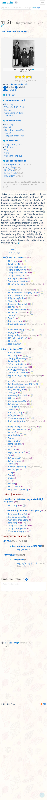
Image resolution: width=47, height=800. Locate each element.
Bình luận (10, 141)
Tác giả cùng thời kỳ (14, 208)
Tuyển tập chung (11, 588)
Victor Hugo (9, 648)
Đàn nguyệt (13, 563)
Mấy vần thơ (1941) (12, 442)
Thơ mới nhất (11, 187)
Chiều (11, 572)
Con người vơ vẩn (16, 372)
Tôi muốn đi (19, 409)
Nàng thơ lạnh (15, 537)
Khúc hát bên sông (25, 417)
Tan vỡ (7, 179)
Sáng (10, 566)
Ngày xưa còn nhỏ (16, 546)
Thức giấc (12, 395)
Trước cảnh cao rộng (18, 375)
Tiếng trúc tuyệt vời (17, 363)
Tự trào (11, 412)
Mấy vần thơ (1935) (12, 351)
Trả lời (11, 532)
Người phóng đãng (25, 377)
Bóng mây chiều (15, 446)
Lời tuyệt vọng (15, 554)
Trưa (10, 569)
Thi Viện (7, 2)
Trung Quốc (18, 634)
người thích (10, 137)
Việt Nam (13, 131)
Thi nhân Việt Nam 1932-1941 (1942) (23, 604)
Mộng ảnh (13, 426)
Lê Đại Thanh (10, 220)
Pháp (19, 648)
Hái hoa (12, 400)
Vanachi (13, 229)
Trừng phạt (18, 653)
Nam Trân (9, 217)
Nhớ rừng (9, 151)
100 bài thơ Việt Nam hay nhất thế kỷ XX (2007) (23, 594)
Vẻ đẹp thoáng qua (13, 202)
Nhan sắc (12, 434)
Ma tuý (7, 157)
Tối (9, 574)
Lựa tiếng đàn (14, 357)
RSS (43, 798)
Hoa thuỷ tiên (14, 437)
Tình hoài (8, 162)
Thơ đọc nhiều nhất (14, 147)
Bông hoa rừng (15, 414)
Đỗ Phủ (7, 634)
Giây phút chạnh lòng (14, 177)
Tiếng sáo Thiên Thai (14, 154)
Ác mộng (21, 383)
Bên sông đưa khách (17, 397)
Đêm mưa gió (19, 552)
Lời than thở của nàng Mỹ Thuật (23, 386)
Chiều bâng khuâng (25, 560)
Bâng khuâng (22, 429)
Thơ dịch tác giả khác (14, 630)
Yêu (6, 197)
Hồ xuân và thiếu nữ (17, 432)
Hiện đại (23, 131)
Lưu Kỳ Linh (9, 222)
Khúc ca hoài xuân (21, 389)
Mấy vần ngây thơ (16, 392)
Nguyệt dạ (22, 643)
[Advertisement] (23, 37)
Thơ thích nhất (12, 167)
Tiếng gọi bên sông (17, 360)
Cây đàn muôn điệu (13, 159)
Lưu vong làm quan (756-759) (27, 639)
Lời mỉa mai (17, 406)
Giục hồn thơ (14, 534)
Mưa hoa (12, 543)
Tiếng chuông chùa (13, 191)
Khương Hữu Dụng (13, 211)
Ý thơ (6, 199)
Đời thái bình (14, 580)
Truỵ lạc (12, 557)
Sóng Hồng (9, 214)
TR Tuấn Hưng (11, 736)
